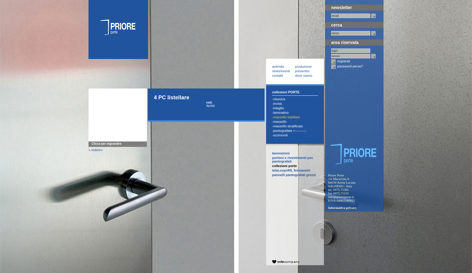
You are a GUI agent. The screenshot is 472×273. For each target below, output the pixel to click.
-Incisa (277, 103)
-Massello (279, 121)
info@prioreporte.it (341, 197)
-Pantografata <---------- (289, 130)
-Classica (278, 99)
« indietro (95, 150)
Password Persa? (347, 66)
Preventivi (302, 71)
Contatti (277, 75)
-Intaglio (278, 108)
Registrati (340, 61)
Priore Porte (118, 29)
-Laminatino (280, 112)
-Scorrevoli (280, 135)
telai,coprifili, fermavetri (291, 170)
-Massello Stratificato (287, 126)
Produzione (303, 66)
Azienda (278, 66)
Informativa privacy (342, 207)
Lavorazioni (281, 153)
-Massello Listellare (286, 117)
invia (373, 16)
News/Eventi (281, 71)
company (285, 262)
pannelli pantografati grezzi (294, 175)
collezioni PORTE (284, 166)
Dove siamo (303, 75)
